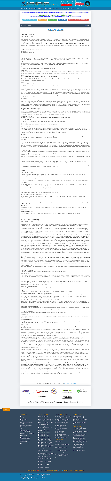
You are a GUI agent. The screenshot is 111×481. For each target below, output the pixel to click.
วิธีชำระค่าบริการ (24, 429)
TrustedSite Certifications (61, 446)
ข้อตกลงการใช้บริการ (24, 436)
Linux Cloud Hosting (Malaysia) (45, 427)
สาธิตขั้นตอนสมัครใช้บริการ (26, 424)
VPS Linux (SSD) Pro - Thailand (45, 450)
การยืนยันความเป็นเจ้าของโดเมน (62, 436)
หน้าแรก (22, 416)
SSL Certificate (59, 442)
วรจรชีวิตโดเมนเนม (60, 430)
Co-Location (59, 458)
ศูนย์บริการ (71, 8)
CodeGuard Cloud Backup (61, 450)
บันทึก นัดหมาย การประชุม (79, 449)
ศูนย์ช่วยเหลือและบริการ (78, 416)
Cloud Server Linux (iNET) (61, 456)
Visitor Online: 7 (52, 20)
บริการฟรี (63, 8)
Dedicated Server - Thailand (44, 459)
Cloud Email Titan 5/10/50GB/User (46, 447)
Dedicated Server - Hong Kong (44, 461)
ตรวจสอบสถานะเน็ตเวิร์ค (78, 436)
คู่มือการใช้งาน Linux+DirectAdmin (80, 421)
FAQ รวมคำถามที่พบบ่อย (25, 440)
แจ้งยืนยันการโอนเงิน (24, 430)
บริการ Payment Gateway (79, 450)
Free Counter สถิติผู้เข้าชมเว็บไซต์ (80, 431)
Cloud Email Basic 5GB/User (44, 439)
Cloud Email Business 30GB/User (45, 442)
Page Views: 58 (62, 20)
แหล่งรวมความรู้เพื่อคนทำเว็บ (79, 428)
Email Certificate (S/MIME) (61, 443)
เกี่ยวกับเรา (23, 418)
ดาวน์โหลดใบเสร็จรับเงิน (25, 432)
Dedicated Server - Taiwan (44, 463)
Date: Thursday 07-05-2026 (29, 20)
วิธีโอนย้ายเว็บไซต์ (59, 433)
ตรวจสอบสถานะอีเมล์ (78, 437)
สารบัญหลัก (24, 8)
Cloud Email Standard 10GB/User (45, 441)
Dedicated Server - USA (43, 466)
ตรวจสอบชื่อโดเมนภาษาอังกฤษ (62, 418)
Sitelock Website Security (61, 449)
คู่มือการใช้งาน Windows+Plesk (80, 419)
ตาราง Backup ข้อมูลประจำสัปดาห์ (80, 440)
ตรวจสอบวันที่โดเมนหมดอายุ (62, 422)
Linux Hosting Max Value (43, 426)
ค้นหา (78, 8)
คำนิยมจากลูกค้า (23, 421)
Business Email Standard (43, 434)
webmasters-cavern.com (70, 383)
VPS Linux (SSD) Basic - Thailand (45, 449)
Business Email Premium (43, 436)
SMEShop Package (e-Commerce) (63, 452)
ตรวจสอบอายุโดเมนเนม (61, 425)
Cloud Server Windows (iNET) (62, 454)
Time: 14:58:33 (42, 20)
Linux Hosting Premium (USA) (44, 429)
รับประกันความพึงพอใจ (25, 439)
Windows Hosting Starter (43, 416)
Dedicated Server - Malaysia (44, 460)
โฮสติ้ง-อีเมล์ (32, 8)
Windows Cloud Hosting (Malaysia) (46, 421)
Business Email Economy (44, 433)
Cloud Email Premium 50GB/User (45, 444)
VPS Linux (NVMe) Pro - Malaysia (45, 455)
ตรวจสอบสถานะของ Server (79, 439)
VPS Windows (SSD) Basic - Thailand (46, 452)
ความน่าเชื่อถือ (23, 419)
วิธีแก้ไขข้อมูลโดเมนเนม (61, 434)
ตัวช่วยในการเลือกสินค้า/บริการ (26, 425)
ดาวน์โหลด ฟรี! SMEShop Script (80, 442)
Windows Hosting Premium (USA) (45, 422)
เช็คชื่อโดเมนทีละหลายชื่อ (61, 421)
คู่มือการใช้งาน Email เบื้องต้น (79, 418)
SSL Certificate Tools (78, 433)
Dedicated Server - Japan (43, 464)
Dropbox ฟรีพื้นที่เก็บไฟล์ (78, 447)
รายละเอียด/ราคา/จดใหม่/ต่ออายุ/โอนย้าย (64, 416)
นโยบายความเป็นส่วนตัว (25, 437)
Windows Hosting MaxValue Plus (45, 419)
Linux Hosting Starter (43, 425)
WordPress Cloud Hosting (44, 430)
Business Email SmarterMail (44, 437)
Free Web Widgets (77, 430)
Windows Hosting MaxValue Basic (45, 418)
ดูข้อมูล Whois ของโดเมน (61, 427)
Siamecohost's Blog (25, 444)
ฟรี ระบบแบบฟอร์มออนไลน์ (79, 445)
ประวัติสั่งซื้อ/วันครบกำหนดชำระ (27, 433)
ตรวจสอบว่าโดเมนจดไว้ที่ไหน (61, 424)
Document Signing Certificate (62, 445)
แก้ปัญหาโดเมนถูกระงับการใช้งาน (62, 437)
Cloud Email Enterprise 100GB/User (46, 445)
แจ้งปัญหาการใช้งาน (77, 424)
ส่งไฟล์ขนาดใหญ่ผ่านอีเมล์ (78, 446)
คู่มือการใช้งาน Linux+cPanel (79, 422)
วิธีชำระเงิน (56, 8)
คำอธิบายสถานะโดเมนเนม (61, 428)
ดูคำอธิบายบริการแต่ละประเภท (26, 422)
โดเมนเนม (40, 8)
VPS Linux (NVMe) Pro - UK (44, 456)
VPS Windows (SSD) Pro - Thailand (46, 453)
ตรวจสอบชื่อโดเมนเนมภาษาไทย (62, 419)
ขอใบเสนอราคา (23, 427)
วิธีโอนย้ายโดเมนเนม (60, 431)
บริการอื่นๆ (48, 8)
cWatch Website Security (61, 447)
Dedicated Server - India (43, 467)
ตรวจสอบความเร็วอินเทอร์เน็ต (79, 434)
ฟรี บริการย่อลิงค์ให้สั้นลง (78, 443)
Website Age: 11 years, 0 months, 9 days (78, 20)
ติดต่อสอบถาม (23, 442)
